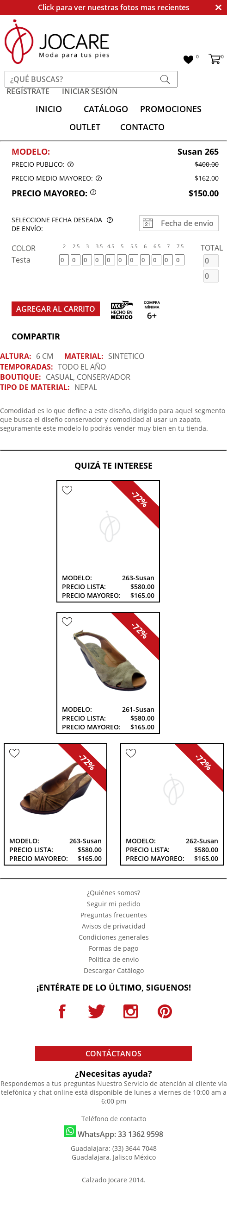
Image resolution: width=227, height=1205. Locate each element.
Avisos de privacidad (114, 926)
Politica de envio (113, 959)
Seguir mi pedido (113, 903)
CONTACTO (142, 126)
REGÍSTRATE (27, 91)
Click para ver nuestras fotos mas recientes (114, 7)
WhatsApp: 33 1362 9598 (113, 1132)
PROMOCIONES (171, 108)
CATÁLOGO (106, 108)
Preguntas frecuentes (113, 914)
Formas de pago (113, 948)
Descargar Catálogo (114, 970)
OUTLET (84, 126)
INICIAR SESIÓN (90, 91)
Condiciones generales (114, 937)
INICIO (49, 108)
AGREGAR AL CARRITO (55, 309)
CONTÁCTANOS (113, 1053)
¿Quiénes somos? (113, 892)
